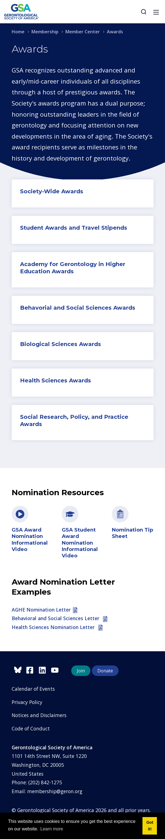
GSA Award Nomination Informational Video (30, 539)
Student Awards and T (52, 227)
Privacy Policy (27, 702)
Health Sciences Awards (55, 380)
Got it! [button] (149, 825)
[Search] (143, 11)
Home (18, 32)
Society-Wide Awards (51, 191)
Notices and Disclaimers (39, 715)
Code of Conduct (31, 728)
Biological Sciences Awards (60, 344)
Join (81, 671)
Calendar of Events (33, 688)
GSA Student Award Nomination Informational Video (80, 543)
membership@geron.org (54, 791)
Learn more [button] (51, 829)
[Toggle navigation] (156, 11)
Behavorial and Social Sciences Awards (77, 307)
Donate (105, 671)
